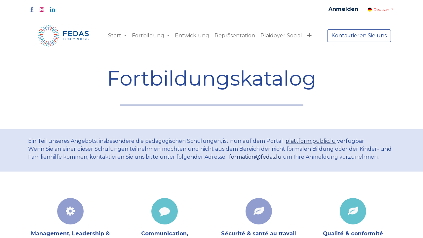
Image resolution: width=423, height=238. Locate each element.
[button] (309, 35)
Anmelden (343, 9)
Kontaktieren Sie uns (359, 35)
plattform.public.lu (311, 141)
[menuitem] (192, 35)
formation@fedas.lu (255, 157)
